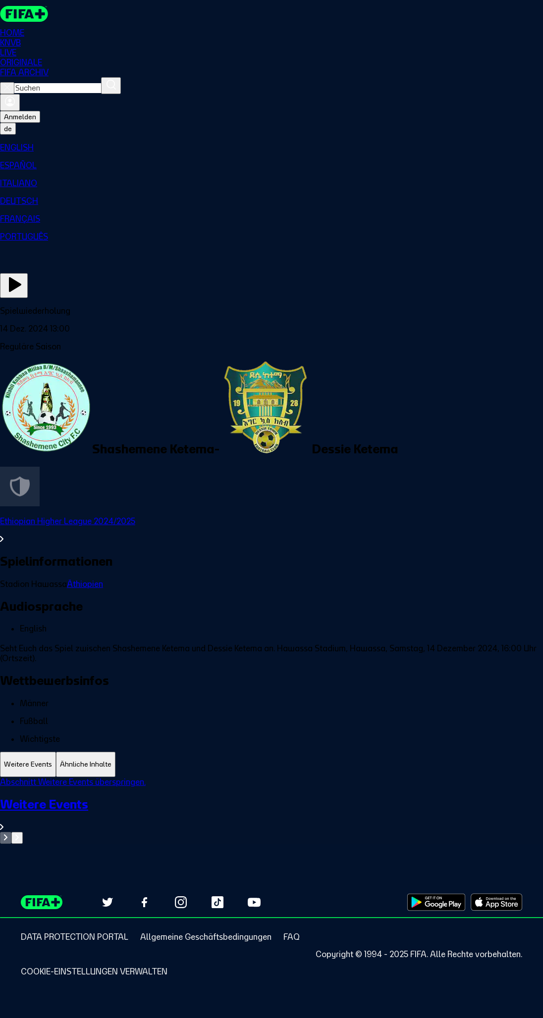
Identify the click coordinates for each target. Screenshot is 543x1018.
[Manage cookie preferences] (94, 971)
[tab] (28, 764)
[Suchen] (111, 85)
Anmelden (20, 116)
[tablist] (271, 764)
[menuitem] (271, 147)
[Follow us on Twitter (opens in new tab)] (107, 902)
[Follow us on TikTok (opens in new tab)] (217, 902)
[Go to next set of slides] (17, 838)
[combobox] (57, 88)
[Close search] (7, 88)
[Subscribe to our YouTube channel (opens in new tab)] (254, 902)
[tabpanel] (271, 810)
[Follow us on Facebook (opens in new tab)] (144, 902)
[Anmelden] (10, 102)
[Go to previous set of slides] (5, 838)
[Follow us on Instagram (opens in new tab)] (181, 902)
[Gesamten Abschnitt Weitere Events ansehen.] (271, 814)
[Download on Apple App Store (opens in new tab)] (496, 902)
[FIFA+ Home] (24, 14)
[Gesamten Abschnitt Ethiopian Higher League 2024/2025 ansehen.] (271, 530)
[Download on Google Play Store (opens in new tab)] (436, 902)
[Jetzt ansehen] (14, 285)
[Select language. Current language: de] (8, 129)
